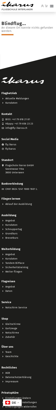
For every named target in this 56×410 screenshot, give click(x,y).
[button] (52, 6)
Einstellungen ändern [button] (18, 398)
